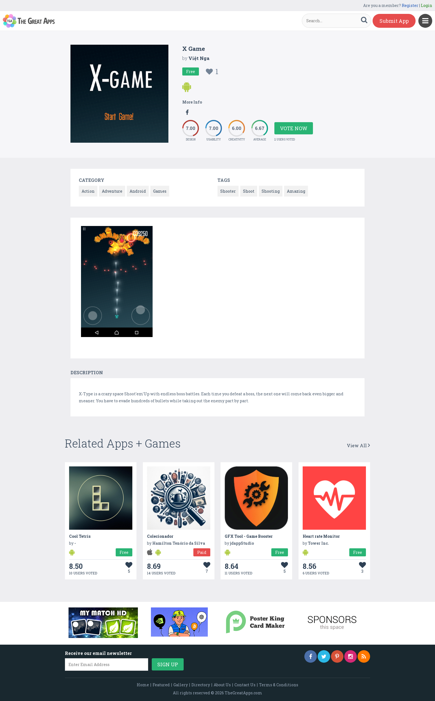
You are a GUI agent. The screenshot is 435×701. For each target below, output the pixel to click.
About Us (222, 684)
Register (410, 5)
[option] (117, 282)
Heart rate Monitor (321, 536)
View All (358, 445)
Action (88, 191)
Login (426, 5)
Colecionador (160, 536)
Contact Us (245, 684)
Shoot (248, 191)
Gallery (180, 684)
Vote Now (293, 128)
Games (159, 191)
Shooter (228, 191)
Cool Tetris (79, 536)
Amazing (296, 191)
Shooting (271, 191)
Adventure (112, 191)
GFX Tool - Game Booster (249, 536)
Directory (200, 684)
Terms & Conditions (278, 684)
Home (143, 684)
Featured (161, 684)
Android (138, 191)
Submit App (394, 20)
